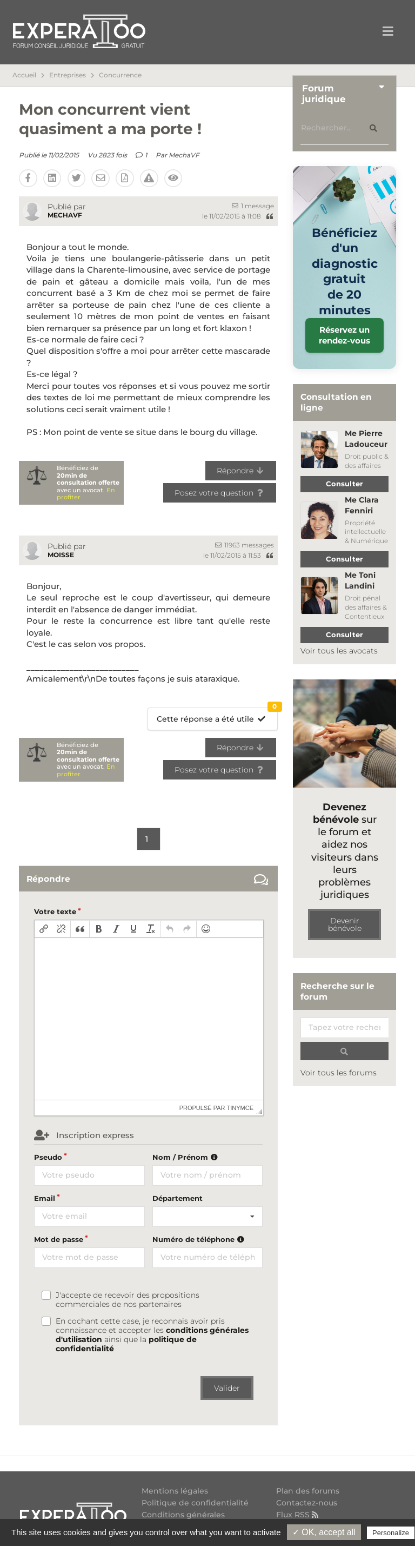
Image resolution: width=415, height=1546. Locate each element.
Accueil (24, 75)
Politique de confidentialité (195, 1503)
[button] (44, 929)
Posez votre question (220, 493)
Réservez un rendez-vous (344, 335)
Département (177, 1198)
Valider (227, 1388)
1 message (253, 206)
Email (44, 1198)
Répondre (241, 470)
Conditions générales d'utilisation (183, 1519)
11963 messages (244, 545)
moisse (61, 555)
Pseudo (48, 1157)
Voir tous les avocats (339, 651)
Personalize (390, 1533)
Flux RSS (298, 1514)
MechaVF (184, 155)
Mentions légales (175, 1491)
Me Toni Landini (360, 580)
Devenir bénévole (345, 924)
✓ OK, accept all (324, 1532)
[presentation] (43, 928)
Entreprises (67, 75)
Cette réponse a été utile (217, 716)
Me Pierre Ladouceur (366, 438)
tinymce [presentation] (240, 1108)
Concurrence (120, 75)
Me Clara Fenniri (362, 505)
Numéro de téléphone (199, 1239)
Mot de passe (58, 1239)
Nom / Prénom (186, 1157)
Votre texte (55, 911)
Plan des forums (307, 1491)
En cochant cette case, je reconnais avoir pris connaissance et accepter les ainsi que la (152, 1335)
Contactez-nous (306, 1503)
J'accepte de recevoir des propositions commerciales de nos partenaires (127, 1300)
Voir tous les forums (338, 1073)
